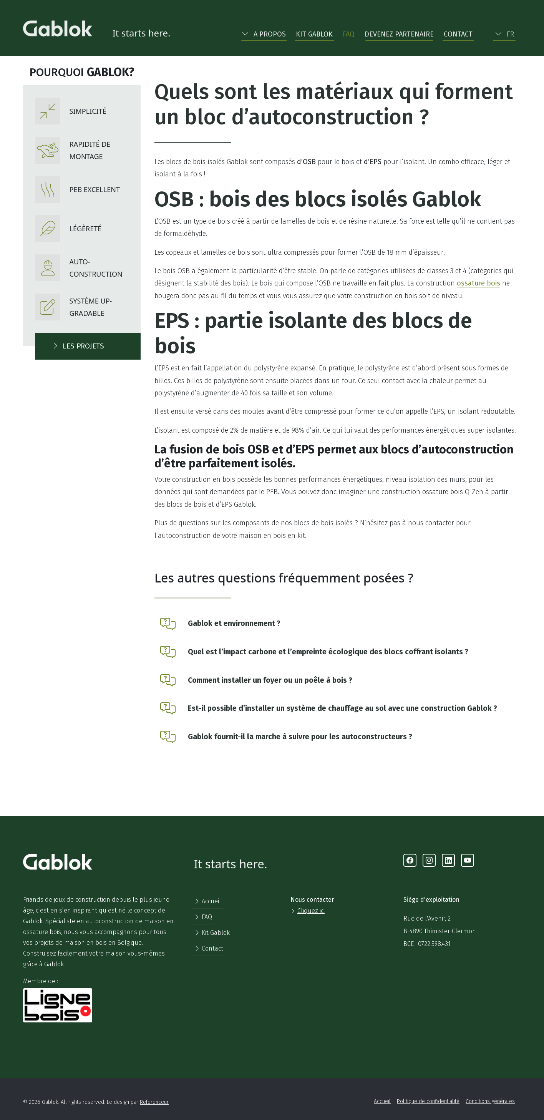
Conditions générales (490, 1101)
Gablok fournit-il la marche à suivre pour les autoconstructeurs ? (300, 736)
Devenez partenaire (399, 34)
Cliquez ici (311, 910)
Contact (458, 34)
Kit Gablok (314, 34)
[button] (264, 32)
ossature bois (478, 283)
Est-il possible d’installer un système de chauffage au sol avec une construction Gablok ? (342, 708)
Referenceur (154, 1102)
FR (504, 34)
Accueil (207, 901)
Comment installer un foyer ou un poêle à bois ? (270, 680)
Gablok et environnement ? (234, 623)
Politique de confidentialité (428, 1101)
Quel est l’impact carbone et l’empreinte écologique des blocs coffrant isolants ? (328, 651)
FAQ (349, 34)
